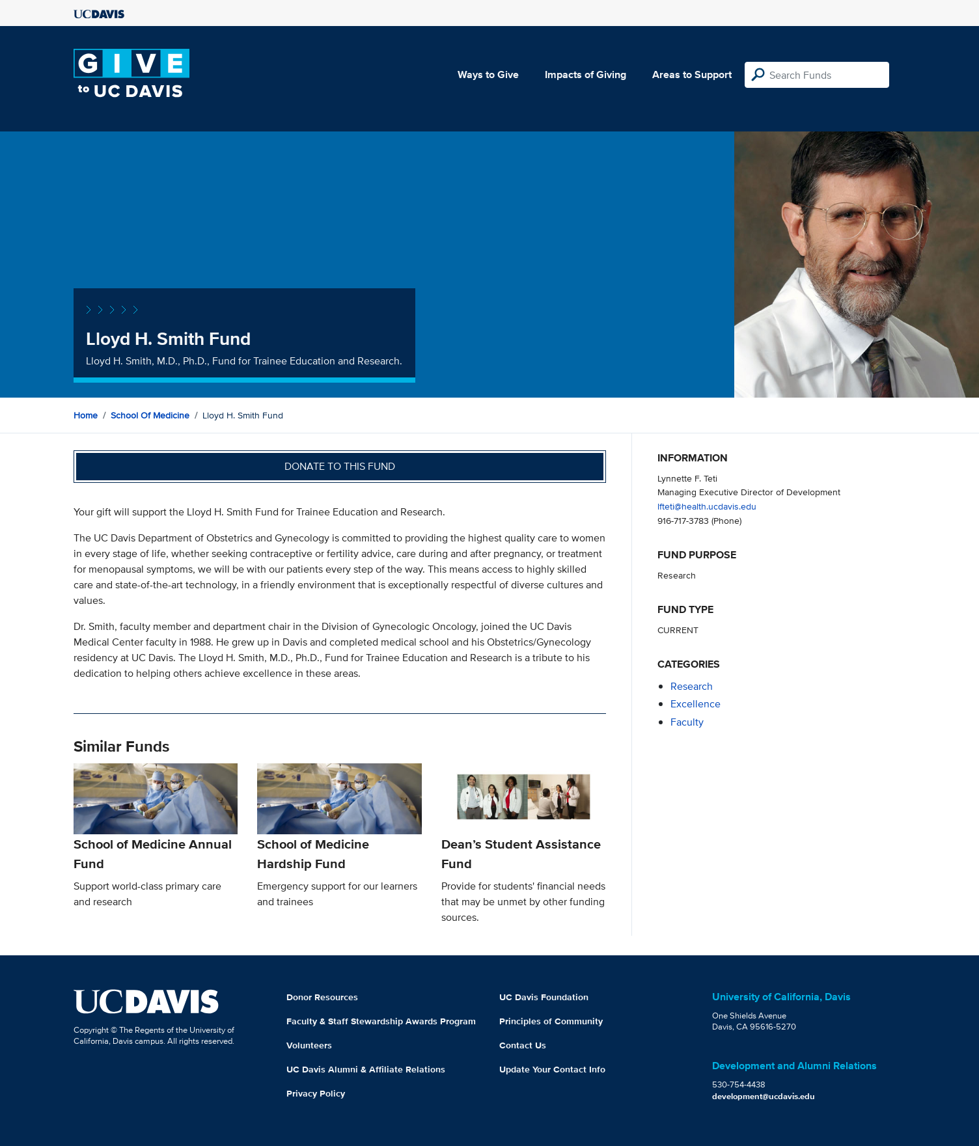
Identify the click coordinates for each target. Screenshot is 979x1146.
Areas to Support (692, 74)
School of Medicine (150, 415)
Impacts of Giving (585, 74)
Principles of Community (551, 1021)
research (691, 686)
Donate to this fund (339, 466)
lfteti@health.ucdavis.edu (706, 506)
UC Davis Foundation (543, 996)
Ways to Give (488, 74)
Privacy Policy (315, 1093)
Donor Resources (322, 996)
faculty (687, 722)
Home (86, 415)
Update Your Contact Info (552, 1069)
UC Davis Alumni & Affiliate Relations (365, 1069)
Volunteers (309, 1045)
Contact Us (522, 1045)
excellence (695, 703)
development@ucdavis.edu (763, 1096)
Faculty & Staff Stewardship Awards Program (381, 1021)
